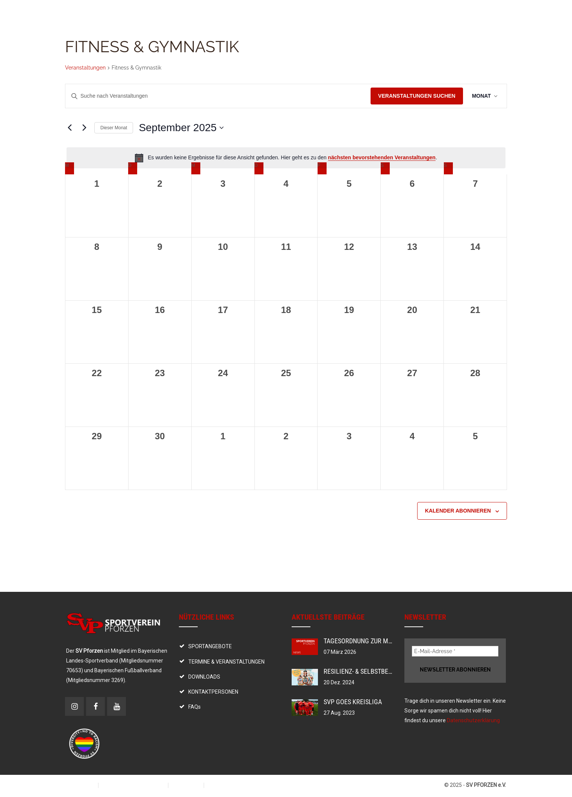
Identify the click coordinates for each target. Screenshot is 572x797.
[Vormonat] (69, 127)
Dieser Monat (113, 127)
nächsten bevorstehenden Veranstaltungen (382, 157)
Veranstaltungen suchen (416, 96)
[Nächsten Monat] (84, 127)
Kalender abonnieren (458, 511)
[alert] (286, 157)
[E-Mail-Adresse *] (455, 651)
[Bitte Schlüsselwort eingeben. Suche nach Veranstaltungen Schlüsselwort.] (218, 96)
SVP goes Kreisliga (353, 702)
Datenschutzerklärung (473, 720)
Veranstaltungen (85, 68)
